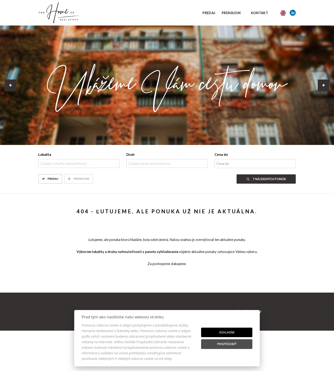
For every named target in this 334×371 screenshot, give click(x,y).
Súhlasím (226, 332)
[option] (167, 85)
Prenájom (231, 13)
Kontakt (259, 13)
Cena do (221, 154)
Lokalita (44, 154)
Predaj (208, 13)
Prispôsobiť (227, 344)
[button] (10, 85)
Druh (130, 154)
